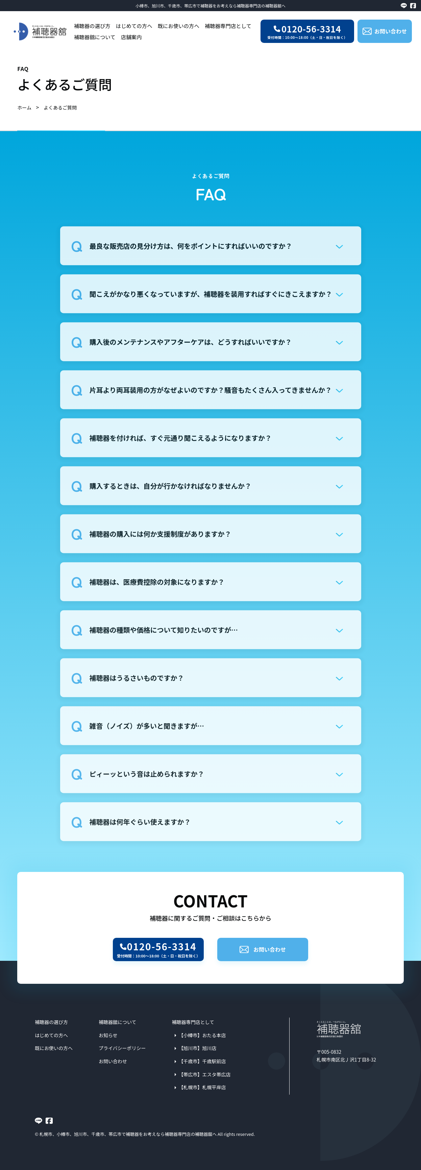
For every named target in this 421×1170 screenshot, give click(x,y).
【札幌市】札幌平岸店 (202, 1087)
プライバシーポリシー (122, 1048)
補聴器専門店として (228, 25)
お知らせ (108, 1035)
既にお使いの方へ (178, 25)
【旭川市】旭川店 (198, 1048)
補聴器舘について (95, 37)
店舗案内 (131, 37)
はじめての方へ (134, 25)
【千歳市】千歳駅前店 (202, 1061)
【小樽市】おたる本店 (202, 1035)
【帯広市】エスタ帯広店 (205, 1074)
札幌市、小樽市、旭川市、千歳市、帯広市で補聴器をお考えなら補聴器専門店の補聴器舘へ (128, 1134)
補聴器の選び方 (92, 25)
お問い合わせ (263, 949)
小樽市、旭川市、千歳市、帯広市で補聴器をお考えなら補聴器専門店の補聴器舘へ (210, 5)
